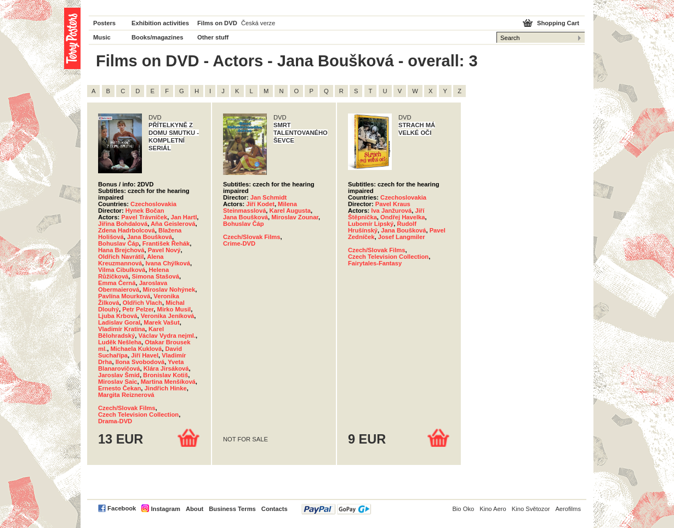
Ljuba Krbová (117, 316)
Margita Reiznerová (126, 394)
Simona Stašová (155, 276)
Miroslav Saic (118, 381)
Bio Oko (463, 509)
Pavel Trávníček (144, 217)
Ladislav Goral (119, 322)
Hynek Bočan (144, 210)
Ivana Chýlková (167, 263)
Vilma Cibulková (121, 269)
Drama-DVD (115, 421)
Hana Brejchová (121, 250)
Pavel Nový (164, 250)
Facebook (121, 508)
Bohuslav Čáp (118, 243)
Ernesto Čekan (119, 388)
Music (102, 37)
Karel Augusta (290, 210)
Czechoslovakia (153, 204)
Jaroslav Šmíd (119, 375)
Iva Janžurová (391, 210)
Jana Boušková (149, 237)
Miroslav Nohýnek (168, 289)
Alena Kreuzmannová (131, 259)
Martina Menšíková (168, 381)
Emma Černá (116, 283)
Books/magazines (158, 37)
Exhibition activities (160, 23)
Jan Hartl (183, 217)
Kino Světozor (531, 509)
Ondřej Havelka (402, 217)
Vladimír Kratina (121, 329)
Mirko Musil (174, 309)
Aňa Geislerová (173, 223)
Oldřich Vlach (142, 302)
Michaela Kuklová (136, 348)
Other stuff (213, 37)
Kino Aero (492, 509)
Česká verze (258, 23)
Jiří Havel (144, 355)
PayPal (336, 509)
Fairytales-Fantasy (375, 263)
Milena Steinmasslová (260, 207)
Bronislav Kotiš (165, 375)
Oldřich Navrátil (121, 256)
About (194, 509)
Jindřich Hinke (166, 388)
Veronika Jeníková (168, 316)
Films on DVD (217, 23)
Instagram (165, 509)
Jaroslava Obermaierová (132, 286)
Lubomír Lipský (370, 223)
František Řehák (166, 243)
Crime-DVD (239, 243)
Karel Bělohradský (131, 332)
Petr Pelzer (137, 309)
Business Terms (232, 509)
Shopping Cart (558, 23)
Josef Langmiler (401, 237)
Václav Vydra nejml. (167, 335)
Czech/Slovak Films (126, 408)
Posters (104, 23)
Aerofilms (568, 509)
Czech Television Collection (138, 414)
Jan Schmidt (268, 197)
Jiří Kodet (260, 204)
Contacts (274, 509)
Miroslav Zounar (294, 217)
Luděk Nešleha (119, 342)
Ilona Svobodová (140, 362)
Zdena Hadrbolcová (126, 230)
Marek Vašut (161, 322)
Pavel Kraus (392, 204)
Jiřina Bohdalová (122, 223)
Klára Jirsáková (166, 368)
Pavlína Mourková (124, 296)
